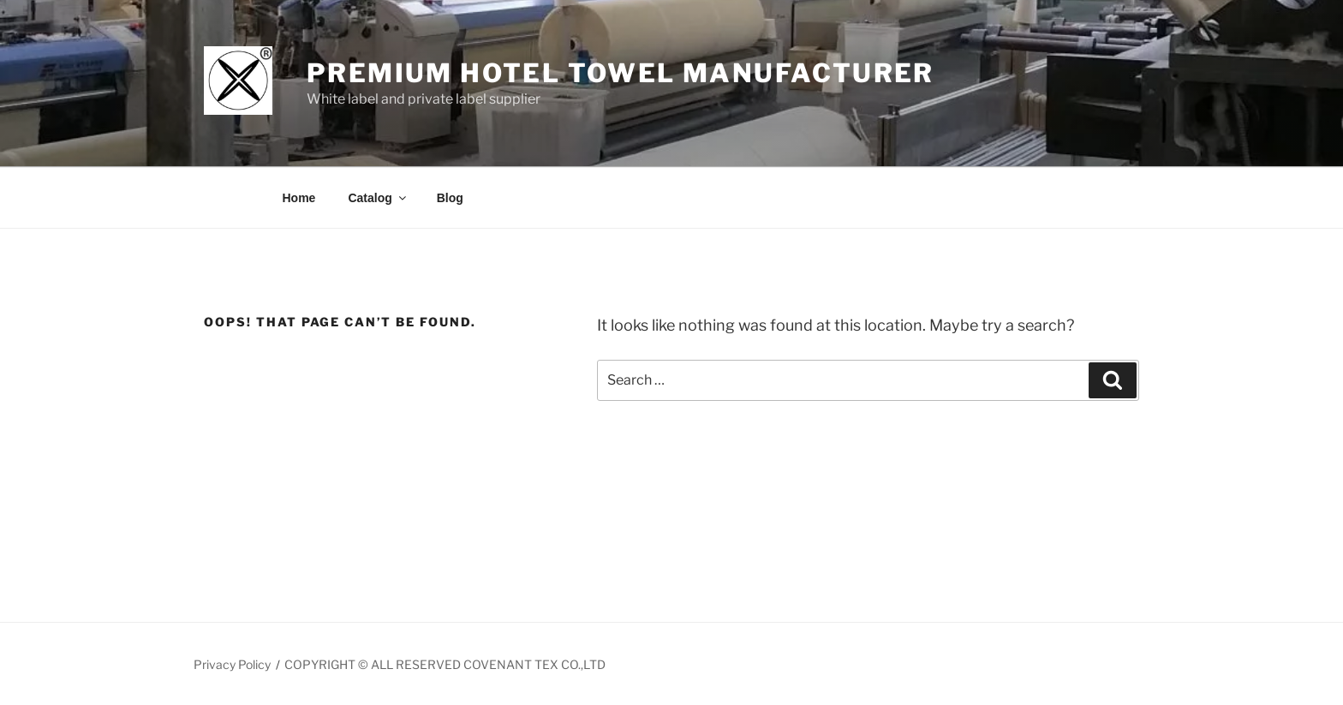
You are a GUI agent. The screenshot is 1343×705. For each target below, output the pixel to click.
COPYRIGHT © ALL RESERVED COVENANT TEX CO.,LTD (445, 664)
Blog (450, 198)
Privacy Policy (232, 664)
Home (299, 198)
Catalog (378, 198)
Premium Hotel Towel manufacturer (620, 72)
